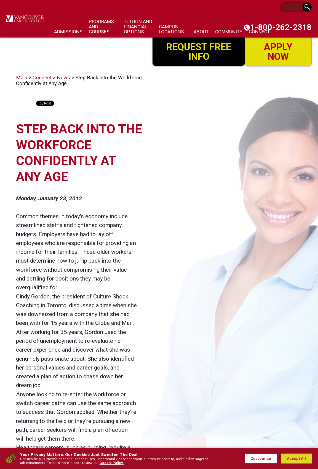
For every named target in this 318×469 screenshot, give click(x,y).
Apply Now (278, 51)
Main (21, 78)
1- (281, 27)
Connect (42, 78)
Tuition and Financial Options (138, 26)
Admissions (68, 31)
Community (228, 31)
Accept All (296, 458)
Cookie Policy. (112, 463)
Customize (260, 458)
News (63, 78)
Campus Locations (171, 29)
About (201, 31)
